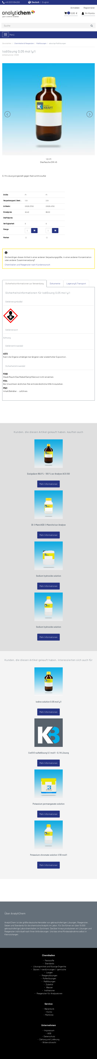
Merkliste (49, 1014)
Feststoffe (49, 960)
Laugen (49, 972)
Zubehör (49, 984)
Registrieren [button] (89, 7)
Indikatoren (49, 990)
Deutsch (35, 2)
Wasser (49, 987)
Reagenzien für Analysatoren (49, 993)
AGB (49, 1033)
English (45, 2)
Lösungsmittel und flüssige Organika (49, 966)
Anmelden (75, 7)
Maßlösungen (49, 981)
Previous (7, 114)
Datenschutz (49, 1036)
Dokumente (55, 283)
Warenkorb (49, 1009)
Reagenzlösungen (49, 975)
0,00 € (70, 13)
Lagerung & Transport (76, 283)
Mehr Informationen (48, 484)
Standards (49, 963)
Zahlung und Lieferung (49, 1039)
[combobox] (48, 25)
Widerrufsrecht (49, 1042)
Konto (49, 1011)
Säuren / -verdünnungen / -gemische (49, 969)
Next (90, 114)
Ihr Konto (88, 13)
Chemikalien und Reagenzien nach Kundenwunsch (27, 264)
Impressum (49, 1030)
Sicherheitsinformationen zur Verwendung (24, 283)
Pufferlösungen (49, 978)
